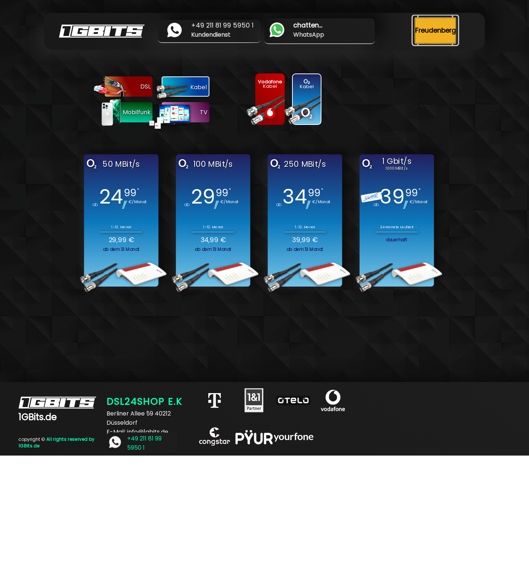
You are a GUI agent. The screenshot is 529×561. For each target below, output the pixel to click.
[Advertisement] (220, 507)
